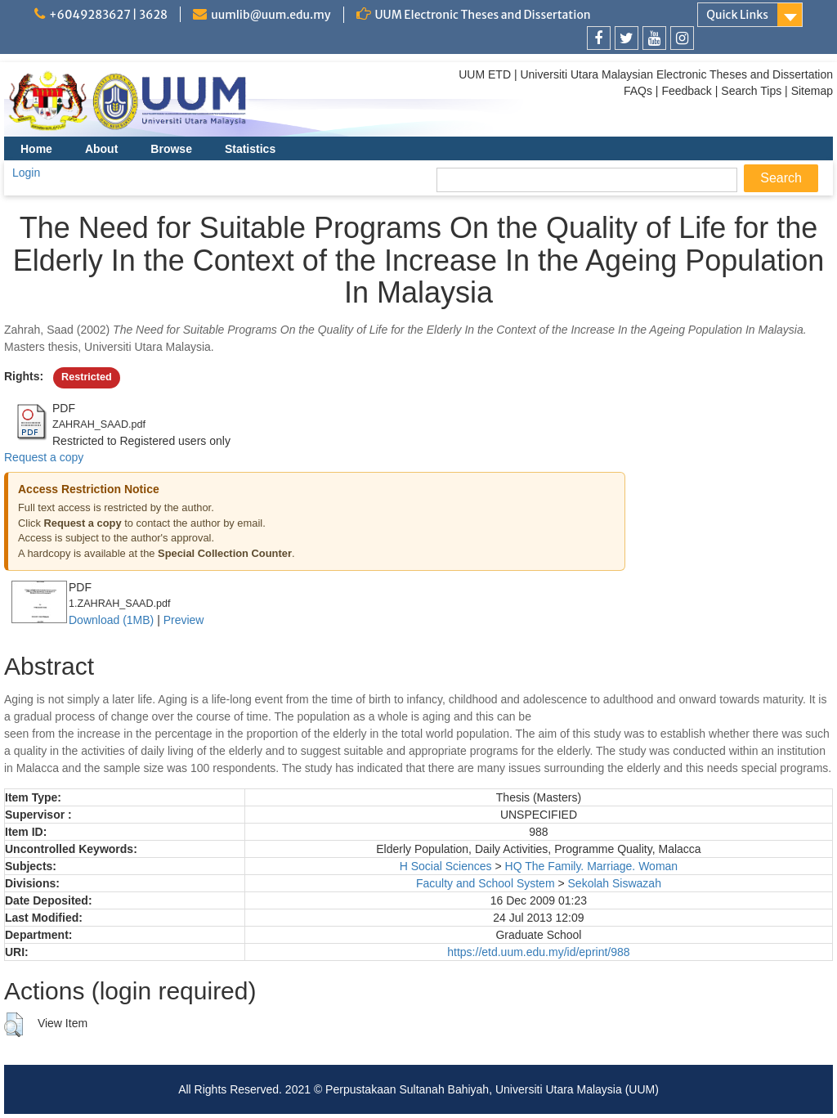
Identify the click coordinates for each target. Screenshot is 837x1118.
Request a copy (43, 457)
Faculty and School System (485, 883)
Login (26, 172)
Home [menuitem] (36, 148)
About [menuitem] (101, 148)
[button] (13, 1024)
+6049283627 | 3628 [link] (108, 14)
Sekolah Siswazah (614, 883)
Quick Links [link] (737, 14)
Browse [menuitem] (171, 148)
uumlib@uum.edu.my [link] (270, 14)
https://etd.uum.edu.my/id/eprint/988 (538, 952)
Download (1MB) (111, 619)
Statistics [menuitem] (250, 148)
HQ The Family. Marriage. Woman (591, 866)
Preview (183, 619)
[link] (599, 38)
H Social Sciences (446, 866)
